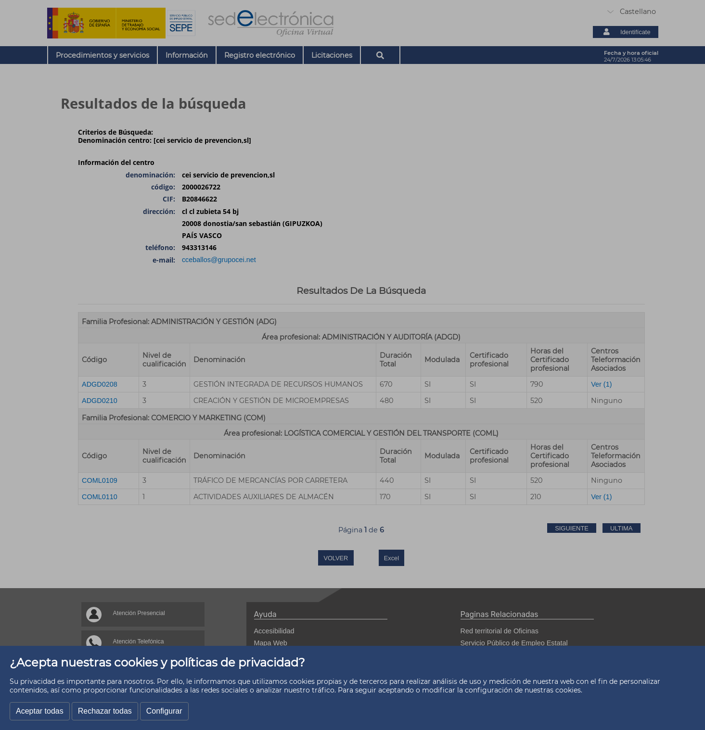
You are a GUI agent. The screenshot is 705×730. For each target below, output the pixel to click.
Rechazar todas (105, 711)
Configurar (164, 711)
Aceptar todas (40, 711)
